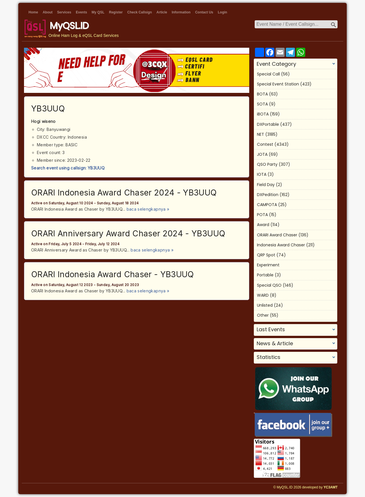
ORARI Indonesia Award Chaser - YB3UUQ (112, 274)
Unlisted (265, 305)
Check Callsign (139, 12)
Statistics (268, 357)
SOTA (262, 104)
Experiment (268, 265)
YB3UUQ (48, 108)
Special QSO (269, 285)
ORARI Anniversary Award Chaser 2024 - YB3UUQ (128, 233)
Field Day (266, 184)
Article (161, 12)
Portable (265, 275)
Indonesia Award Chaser (281, 245)
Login (222, 12)
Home (33, 12)
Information (181, 12)
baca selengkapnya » (148, 209)
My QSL (98, 12)
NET (260, 134)
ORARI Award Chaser (277, 235)
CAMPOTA (267, 204)
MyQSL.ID (69, 25)
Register (116, 12)
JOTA (262, 154)
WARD (263, 295)
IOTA (261, 174)
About (48, 12)
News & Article (275, 343)
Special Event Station (278, 84)
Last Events (271, 329)
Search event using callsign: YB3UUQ (68, 167)
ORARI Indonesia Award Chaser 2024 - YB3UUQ (124, 192)
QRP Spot (266, 255)
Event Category (276, 64)
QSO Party (267, 164)
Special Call (268, 74)
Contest (265, 144)
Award (263, 224)
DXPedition (267, 194)
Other (263, 315)
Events (81, 12)
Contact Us (204, 12)
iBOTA (263, 114)
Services (64, 12)
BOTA (262, 94)
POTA (262, 214)
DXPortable (268, 124)
